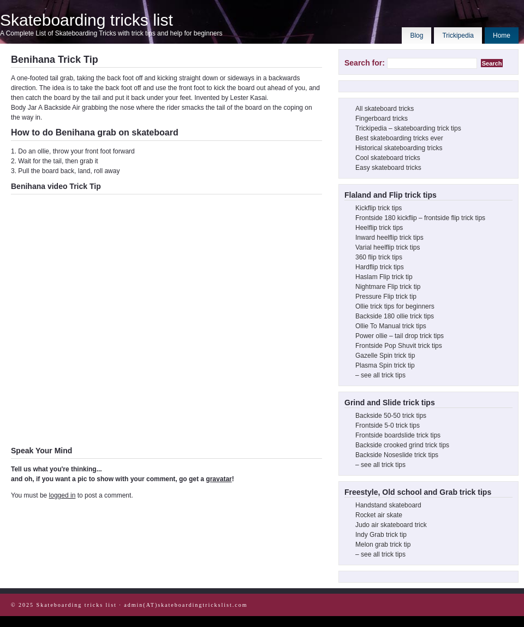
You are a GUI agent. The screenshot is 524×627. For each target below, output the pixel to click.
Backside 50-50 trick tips (390, 415)
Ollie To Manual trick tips (390, 326)
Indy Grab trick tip (381, 535)
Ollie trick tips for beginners (394, 306)
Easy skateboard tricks (388, 167)
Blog (416, 35)
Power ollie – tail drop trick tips (399, 336)
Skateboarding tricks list (86, 20)
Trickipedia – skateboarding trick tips (408, 128)
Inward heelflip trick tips (389, 237)
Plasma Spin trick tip (385, 365)
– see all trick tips (380, 375)
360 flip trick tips (378, 257)
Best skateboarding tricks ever (399, 138)
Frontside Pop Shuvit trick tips (398, 346)
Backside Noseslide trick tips (396, 455)
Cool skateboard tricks (387, 158)
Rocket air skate (378, 515)
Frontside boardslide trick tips (397, 435)
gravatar (218, 479)
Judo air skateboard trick (391, 525)
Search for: (364, 62)
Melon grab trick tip (382, 544)
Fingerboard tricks (381, 118)
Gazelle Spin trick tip (385, 355)
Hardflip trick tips (379, 267)
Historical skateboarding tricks (398, 148)
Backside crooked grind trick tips (402, 445)
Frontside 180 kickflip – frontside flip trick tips (420, 218)
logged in (62, 495)
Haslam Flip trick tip (384, 277)
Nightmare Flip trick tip (387, 287)
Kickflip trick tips (378, 208)
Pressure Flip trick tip (385, 296)
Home (501, 35)
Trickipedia (458, 35)
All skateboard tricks (384, 109)
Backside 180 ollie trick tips (394, 316)
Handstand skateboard (388, 505)
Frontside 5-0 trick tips (387, 425)
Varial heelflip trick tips (387, 247)
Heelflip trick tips (379, 228)
